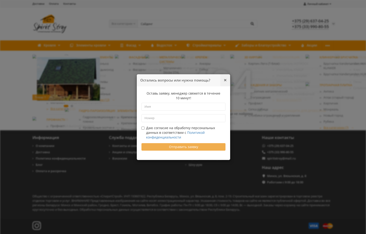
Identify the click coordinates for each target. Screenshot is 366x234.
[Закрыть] (225, 80)
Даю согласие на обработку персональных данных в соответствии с (178, 132)
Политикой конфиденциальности (175, 134)
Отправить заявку (183, 147)
